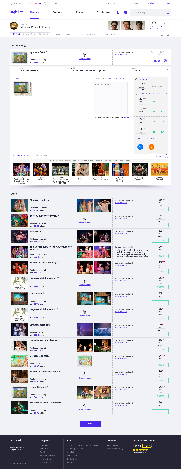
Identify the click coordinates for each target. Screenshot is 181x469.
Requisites (71, 452)
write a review (121, 55)
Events (79, 12)
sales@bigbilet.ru (18, 463)
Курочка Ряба (38, 52)
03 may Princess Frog (140, 178)
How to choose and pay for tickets (82, 445)
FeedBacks (100, 78)
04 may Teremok (159, 178)
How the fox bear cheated (45, 340)
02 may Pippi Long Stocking (100, 178)
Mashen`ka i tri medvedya (45, 262)
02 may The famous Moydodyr (120, 179)
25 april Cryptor (81, 178)
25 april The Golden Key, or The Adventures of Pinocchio (21, 180)
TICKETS (160, 209)
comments (43, 34)
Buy (162, 101)
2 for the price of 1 (48, 455)
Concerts (57, 12)
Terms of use (72, 455)
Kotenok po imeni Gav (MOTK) (47, 402)
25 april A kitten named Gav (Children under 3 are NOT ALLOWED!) (61, 180)
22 (160, 200)
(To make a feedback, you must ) (112, 117)
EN (39, 3)
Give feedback (154, 28)
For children (103, 12)
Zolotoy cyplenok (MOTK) (44, 215)
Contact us (134, 3)
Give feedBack (116, 78)
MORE (90, 424)
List (153, 101)
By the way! (42, 156)
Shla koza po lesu (40, 200)
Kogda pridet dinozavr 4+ (44, 278)
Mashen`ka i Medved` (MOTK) (46, 371)
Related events (85, 59)
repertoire (30, 34)
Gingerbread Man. (40, 356)
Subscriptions (46, 462)
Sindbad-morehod (41, 324)
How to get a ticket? (115, 3)
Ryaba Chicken (39, 387)
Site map (70, 462)
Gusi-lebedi (37, 293)
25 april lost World (41, 178)
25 (160, 246)
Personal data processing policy (115, 447)
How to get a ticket (75, 449)
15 (160, 52)
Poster (16, 34)
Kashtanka (36, 231)
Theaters (34, 12)
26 (160, 355)
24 (160, 215)
